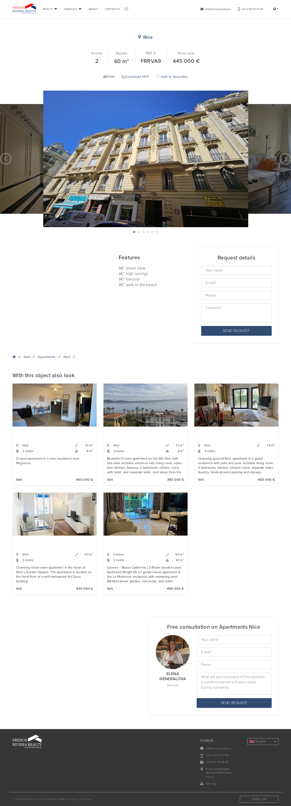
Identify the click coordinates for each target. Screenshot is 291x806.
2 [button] (139, 232)
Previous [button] (5, 159)
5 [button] (152, 232)
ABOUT (93, 9)
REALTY (50, 9)
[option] (145, 159)
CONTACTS (112, 9)
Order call (259, 799)
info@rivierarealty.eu (216, 9)
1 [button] (134, 232)
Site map (211, 783)
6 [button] (157, 232)
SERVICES (72, 9)
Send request (236, 330)
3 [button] (143, 232)
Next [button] (285, 159)
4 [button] (148, 232)
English (263, 741)
